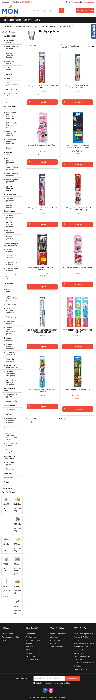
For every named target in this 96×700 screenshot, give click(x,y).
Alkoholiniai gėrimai (10, 101)
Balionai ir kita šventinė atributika (11, 382)
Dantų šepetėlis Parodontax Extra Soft (78, 86)
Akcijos (38, 20)
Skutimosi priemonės (10, 200)
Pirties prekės (11, 317)
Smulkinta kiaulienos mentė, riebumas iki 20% (18, 607)
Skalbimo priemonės (10, 217)
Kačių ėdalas (10, 414)
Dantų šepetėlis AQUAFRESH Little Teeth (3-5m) (78, 208)
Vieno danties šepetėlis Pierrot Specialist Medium (42, 331)
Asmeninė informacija (58, 634)
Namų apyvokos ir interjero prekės (11, 244)
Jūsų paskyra (57, 627)
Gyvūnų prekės (10, 405)
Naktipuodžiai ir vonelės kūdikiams (12, 141)
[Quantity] (38, 94)
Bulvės (5, 504)
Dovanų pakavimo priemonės (10, 346)
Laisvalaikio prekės (8, 284)
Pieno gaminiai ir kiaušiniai (12, 48)
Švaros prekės (9, 211)
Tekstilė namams (9, 250)
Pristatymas (30, 634)
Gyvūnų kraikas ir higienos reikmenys (12, 420)
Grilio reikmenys (12, 304)
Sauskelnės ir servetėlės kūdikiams (11, 133)
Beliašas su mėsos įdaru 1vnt (18, 564)
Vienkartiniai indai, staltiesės (12, 366)
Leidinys (28, 20)
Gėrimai (7, 78)
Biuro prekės (10, 469)
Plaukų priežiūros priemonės (10, 160)
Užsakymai (54, 637)
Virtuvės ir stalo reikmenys (11, 263)
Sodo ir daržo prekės (9, 428)
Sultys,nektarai (11, 89)
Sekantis (63, 419)
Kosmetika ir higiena (9, 153)
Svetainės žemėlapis (33, 653)
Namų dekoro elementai (11, 257)
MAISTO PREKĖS (10, 36)
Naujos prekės (7, 634)
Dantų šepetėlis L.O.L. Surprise (77, 267)
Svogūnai (6, 564)
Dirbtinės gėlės (11, 401)
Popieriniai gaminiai (10, 238)
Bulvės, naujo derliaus (18, 504)
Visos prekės (15, 20)
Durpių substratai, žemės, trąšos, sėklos (11, 436)
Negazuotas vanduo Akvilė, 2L (6, 586)
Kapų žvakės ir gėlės (9, 389)
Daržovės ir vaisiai (10, 41)
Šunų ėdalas (10, 410)
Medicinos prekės (10, 206)
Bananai (18, 544)
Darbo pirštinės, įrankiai (12, 444)
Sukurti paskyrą (88, 2)
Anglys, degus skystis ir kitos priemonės (11, 298)
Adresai (53, 643)
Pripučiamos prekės (10, 322)
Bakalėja (9, 74)
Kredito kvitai (55, 640)
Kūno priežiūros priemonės (12, 174)
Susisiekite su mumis (34, 659)
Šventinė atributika (8, 339)
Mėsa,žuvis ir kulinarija (11, 62)
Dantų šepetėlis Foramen (78, 390)
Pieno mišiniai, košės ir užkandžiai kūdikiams (11, 115)
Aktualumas (78, 46)
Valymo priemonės (10, 231)
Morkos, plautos (6, 544)
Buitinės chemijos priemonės (10, 224)
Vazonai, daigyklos (10, 451)
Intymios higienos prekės (9, 188)
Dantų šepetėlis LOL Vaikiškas (42, 145)
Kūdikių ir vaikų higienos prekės (11, 125)
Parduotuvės (31, 656)
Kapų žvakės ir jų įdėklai (11, 396)
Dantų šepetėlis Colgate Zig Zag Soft (42, 208)
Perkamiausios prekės (10, 637)
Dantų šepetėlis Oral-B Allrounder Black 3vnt (77, 146)
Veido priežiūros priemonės (12, 168)
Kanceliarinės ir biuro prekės (10, 457)
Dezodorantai (11, 194)
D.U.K (28, 650)
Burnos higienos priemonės (12, 180)
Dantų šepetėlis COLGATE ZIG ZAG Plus (42, 86)
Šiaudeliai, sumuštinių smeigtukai (10, 374)
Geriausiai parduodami (8, 490)
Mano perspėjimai (57, 646)
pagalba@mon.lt (80, 669)
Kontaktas (5, 2)
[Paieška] (48, 10)
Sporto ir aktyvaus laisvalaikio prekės (10, 330)
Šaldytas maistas (9, 69)
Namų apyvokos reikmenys (12, 269)
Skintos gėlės (9, 473)
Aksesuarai (8, 477)
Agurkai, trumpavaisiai (18, 524)
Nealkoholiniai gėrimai (11, 94)
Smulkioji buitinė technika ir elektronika (12, 277)
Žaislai (8, 148)
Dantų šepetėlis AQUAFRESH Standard (42, 391)
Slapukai (29, 643)
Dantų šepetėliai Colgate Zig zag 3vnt (42, 268)
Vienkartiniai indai (10, 290)
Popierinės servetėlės (10, 360)
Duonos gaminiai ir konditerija (10, 55)
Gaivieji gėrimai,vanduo (12, 84)
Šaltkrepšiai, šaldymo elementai (10, 310)
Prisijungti (74, 2)
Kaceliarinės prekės (10, 463)
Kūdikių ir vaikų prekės (10, 107)
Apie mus (29, 646)
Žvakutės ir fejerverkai (10, 353)
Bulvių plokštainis (18, 586)
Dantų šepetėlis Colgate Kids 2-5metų (77, 331)
